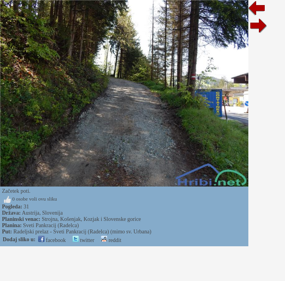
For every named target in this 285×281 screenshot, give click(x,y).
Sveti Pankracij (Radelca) (51, 225)
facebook (52, 240)
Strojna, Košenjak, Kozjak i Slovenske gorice (91, 219)
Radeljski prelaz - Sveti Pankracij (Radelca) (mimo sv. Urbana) (82, 232)
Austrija (30, 213)
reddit (111, 240)
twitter (83, 240)
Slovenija (52, 213)
